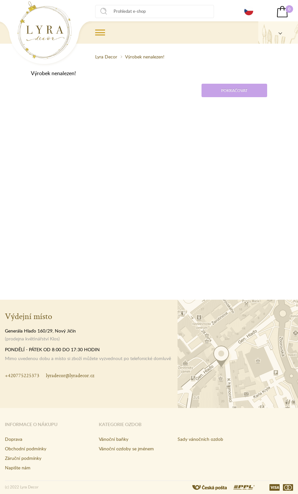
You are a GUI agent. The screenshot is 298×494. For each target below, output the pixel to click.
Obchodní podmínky (25, 448)
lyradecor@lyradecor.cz (70, 375)
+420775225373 (22, 375)
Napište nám (18, 467)
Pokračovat (234, 90)
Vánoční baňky (113, 439)
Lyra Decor (106, 57)
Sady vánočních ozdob (200, 439)
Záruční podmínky (23, 458)
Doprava (13, 439)
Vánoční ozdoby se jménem (126, 448)
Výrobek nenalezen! (144, 57)
